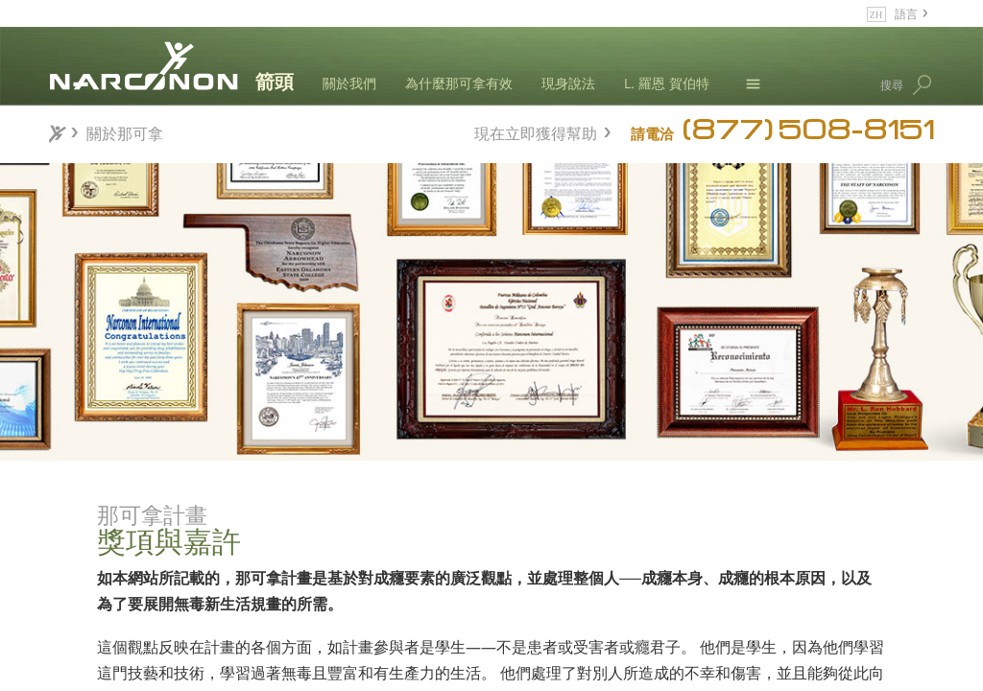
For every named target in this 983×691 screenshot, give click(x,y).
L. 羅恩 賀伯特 (666, 83)
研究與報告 (220, 624)
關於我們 (349, 83)
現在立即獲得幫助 (535, 131)
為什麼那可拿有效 (459, 83)
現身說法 (568, 83)
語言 (906, 13)
